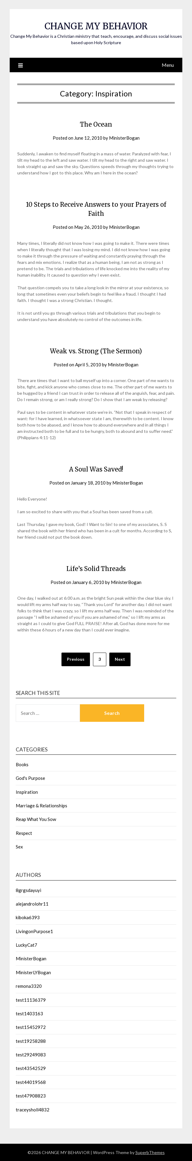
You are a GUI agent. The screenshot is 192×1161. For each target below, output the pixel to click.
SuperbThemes (150, 1152)
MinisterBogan (124, 138)
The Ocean (96, 124)
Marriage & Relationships (41, 805)
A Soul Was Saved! (96, 469)
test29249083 (31, 1054)
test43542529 (31, 1068)
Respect (24, 833)
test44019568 (31, 1082)
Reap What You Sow (36, 819)
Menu (168, 65)
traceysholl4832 (32, 1109)
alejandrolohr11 (32, 903)
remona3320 (29, 986)
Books (22, 764)
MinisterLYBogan (33, 972)
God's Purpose (30, 778)
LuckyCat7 (26, 945)
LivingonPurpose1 (34, 931)
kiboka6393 (28, 917)
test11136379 (31, 1000)
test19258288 (31, 1041)
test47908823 (31, 1095)
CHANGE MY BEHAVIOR (96, 26)
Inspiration (27, 792)
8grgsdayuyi (28, 890)
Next (120, 659)
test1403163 (29, 1013)
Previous (75, 659)
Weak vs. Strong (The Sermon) (96, 351)
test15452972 (31, 1027)
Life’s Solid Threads (96, 568)
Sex (19, 846)
